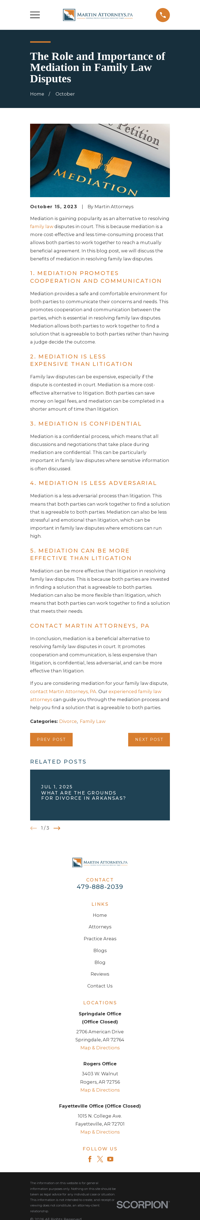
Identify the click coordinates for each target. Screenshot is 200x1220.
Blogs (100, 950)
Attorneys (100, 926)
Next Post (149, 739)
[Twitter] (100, 1159)
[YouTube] (110, 1159)
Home (100, 915)
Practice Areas (100, 938)
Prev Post (51, 739)
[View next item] (57, 828)
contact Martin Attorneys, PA (63, 691)
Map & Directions (100, 1047)
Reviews (100, 974)
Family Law (93, 721)
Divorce (68, 721)
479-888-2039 (100, 887)
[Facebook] (90, 1159)
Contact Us (99, 986)
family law (41, 226)
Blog (100, 962)
